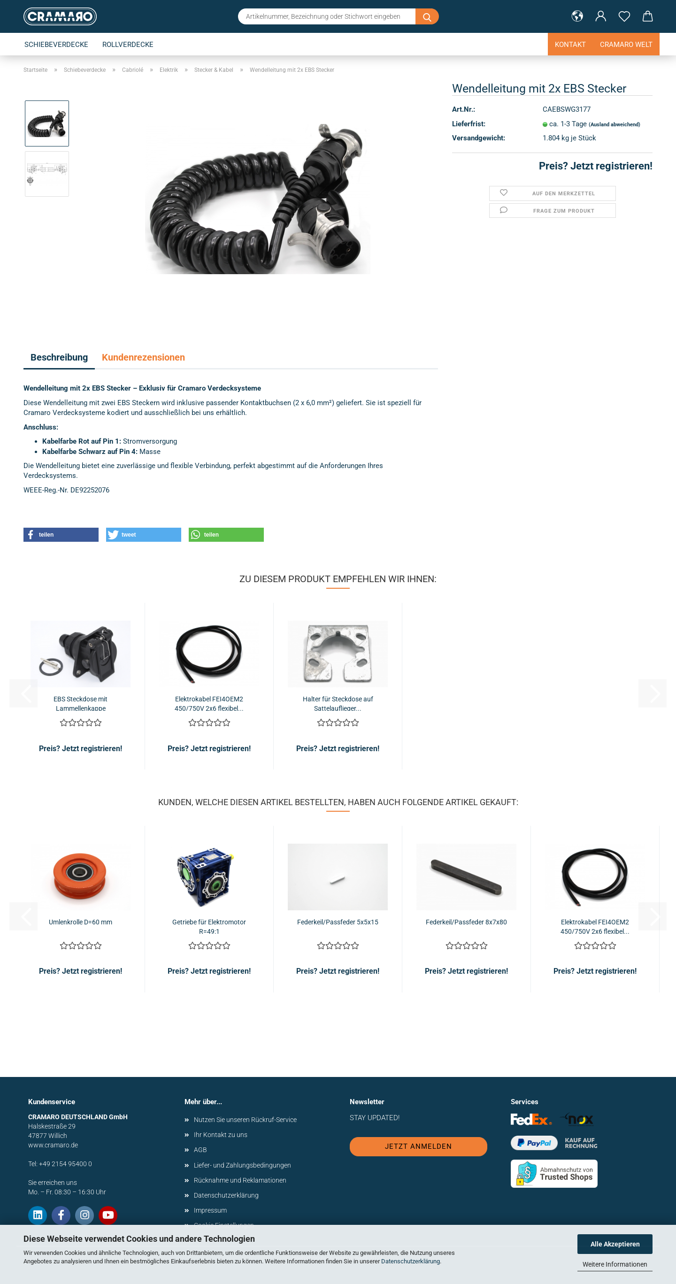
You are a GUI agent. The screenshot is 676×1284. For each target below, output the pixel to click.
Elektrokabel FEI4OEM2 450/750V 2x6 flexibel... (209, 703)
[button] (577, 16)
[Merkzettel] (624, 16)
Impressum (210, 1210)
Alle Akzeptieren (615, 1244)
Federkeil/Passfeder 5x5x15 (337, 922)
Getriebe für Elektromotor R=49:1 (209, 926)
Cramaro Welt (626, 44)
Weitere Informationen (615, 1264)
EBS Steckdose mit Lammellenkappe (81, 703)
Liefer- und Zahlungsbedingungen (242, 1165)
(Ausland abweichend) (614, 125)
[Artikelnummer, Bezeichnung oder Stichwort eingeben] (427, 16)
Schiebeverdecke (56, 44)
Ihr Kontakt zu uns (220, 1134)
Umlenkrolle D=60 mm (80, 922)
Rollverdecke (128, 44)
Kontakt (570, 44)
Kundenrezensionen (143, 357)
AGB (200, 1149)
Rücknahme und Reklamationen (240, 1180)
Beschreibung (59, 357)
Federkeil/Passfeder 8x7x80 (466, 922)
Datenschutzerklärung (410, 1261)
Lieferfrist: (468, 124)
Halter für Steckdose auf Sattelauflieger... (338, 703)
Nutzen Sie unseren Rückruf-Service (245, 1119)
